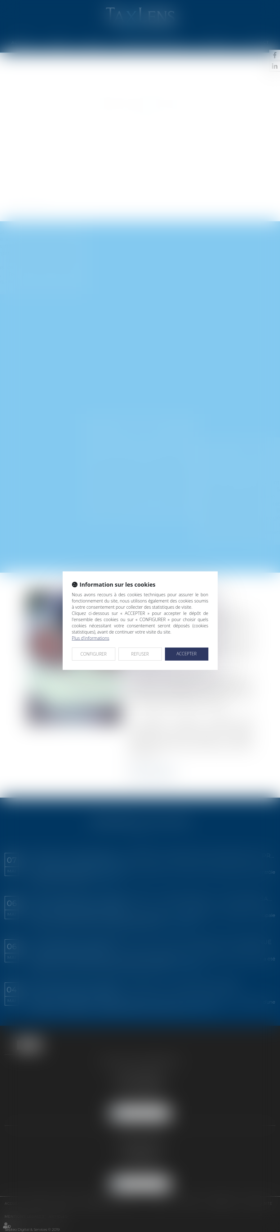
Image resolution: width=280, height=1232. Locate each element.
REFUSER (140, 654)
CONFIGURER (93, 654)
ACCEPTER (186, 654)
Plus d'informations (90, 638)
